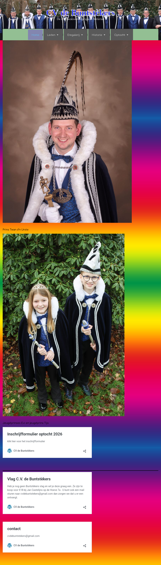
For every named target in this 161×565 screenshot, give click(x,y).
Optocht (119, 35)
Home (35, 35)
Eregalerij (73, 35)
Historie (97, 35)
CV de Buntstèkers (80, 12)
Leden (51, 35)
